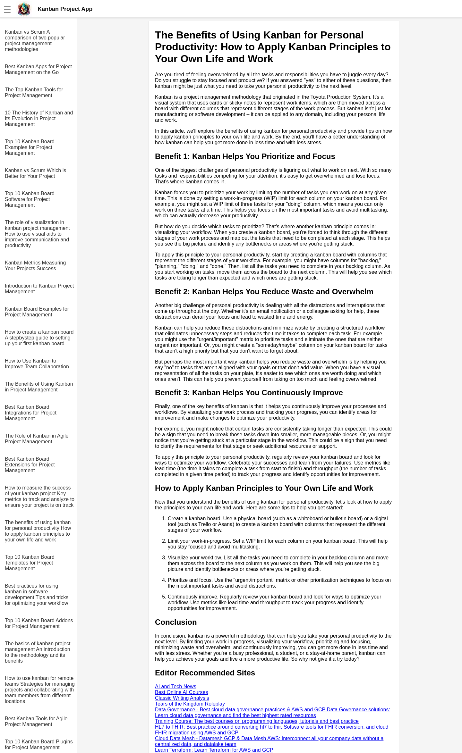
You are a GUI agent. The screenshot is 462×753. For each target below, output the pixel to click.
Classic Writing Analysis (182, 698)
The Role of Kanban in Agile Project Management (36, 438)
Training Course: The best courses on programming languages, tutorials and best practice (257, 721)
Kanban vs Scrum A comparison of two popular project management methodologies (35, 40)
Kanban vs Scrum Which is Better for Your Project (35, 173)
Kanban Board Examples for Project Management (37, 311)
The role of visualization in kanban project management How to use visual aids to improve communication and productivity (37, 234)
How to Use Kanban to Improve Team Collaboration (37, 363)
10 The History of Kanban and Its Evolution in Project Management (39, 118)
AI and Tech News (175, 686)
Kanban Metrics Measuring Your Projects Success (35, 265)
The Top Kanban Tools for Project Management (34, 92)
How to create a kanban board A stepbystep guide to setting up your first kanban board (39, 337)
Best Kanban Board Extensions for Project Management (30, 464)
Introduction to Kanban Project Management (39, 288)
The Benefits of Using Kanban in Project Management (39, 386)
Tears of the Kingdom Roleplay (190, 704)
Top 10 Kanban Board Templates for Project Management (30, 562)
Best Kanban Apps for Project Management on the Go (38, 69)
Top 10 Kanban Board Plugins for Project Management (39, 744)
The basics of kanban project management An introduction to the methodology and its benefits (38, 652)
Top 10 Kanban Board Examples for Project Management (30, 147)
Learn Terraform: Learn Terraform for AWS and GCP (214, 750)
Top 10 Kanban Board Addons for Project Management (39, 623)
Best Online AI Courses (181, 692)
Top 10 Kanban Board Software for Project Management (30, 199)
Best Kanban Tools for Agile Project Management (36, 721)
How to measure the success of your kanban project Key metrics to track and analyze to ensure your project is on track (39, 496)
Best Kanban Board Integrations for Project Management (30, 412)
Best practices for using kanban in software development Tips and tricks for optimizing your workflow (36, 594)
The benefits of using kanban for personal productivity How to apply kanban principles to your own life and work (38, 531)
